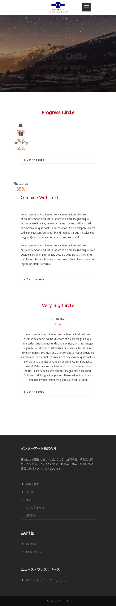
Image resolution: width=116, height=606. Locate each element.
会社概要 (31, 544)
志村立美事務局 (35, 507)
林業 (28, 499)
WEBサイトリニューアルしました (46, 580)
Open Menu (86, 7)
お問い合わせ (34, 551)
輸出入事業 (32, 484)
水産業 (30, 492)
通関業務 (31, 515)
